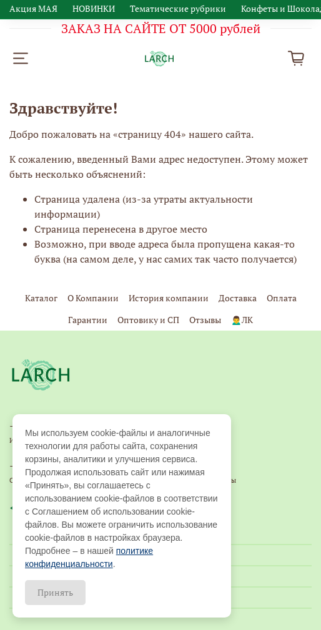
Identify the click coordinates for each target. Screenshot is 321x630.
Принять (55, 592)
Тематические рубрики (178, 8)
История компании (169, 298)
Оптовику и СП (148, 320)
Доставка (238, 298)
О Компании (93, 298)
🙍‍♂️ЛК (242, 320)
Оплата (282, 298)
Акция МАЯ (33, 8)
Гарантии (87, 320)
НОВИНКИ (93, 8)
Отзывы (205, 320)
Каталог (41, 298)
